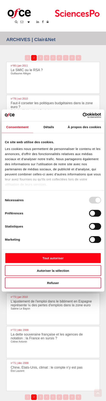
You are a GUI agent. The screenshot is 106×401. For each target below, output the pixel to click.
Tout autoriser (53, 258)
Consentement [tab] (17, 127)
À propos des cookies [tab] (84, 127)
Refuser (53, 283)
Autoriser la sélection (53, 270)
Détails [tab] (48, 127)
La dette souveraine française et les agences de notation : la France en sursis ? (47, 336)
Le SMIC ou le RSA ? (27, 70)
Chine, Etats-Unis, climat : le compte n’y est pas (47, 367)
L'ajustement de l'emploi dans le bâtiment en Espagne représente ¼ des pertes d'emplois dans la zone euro (51, 303)
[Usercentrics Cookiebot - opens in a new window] (82, 115)
